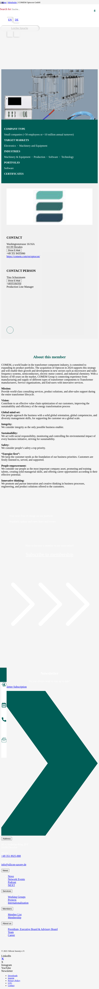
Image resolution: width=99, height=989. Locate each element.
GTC (10, 983)
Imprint (11, 978)
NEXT (11, 885)
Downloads (12, 975)
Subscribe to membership (49, 554)
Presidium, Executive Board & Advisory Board (33, 929)
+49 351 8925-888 (11, 856)
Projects (12, 899)
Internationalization (18, 902)
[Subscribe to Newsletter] (4, 740)
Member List (15, 914)
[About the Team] (4, 720)
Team (11, 932)
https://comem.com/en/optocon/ (23, 256)
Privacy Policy (14, 980)
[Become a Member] (4, 685)
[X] (2, 959)
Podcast (12, 882)
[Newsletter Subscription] (49, 764)
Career (11, 935)
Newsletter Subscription (14, 686)
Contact (11, 985)
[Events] (4, 705)
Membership (14, 917)
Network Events (16, 879)
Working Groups (16, 896)
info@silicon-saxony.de (13, 864)
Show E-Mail (14, 250)
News (11, 876)
